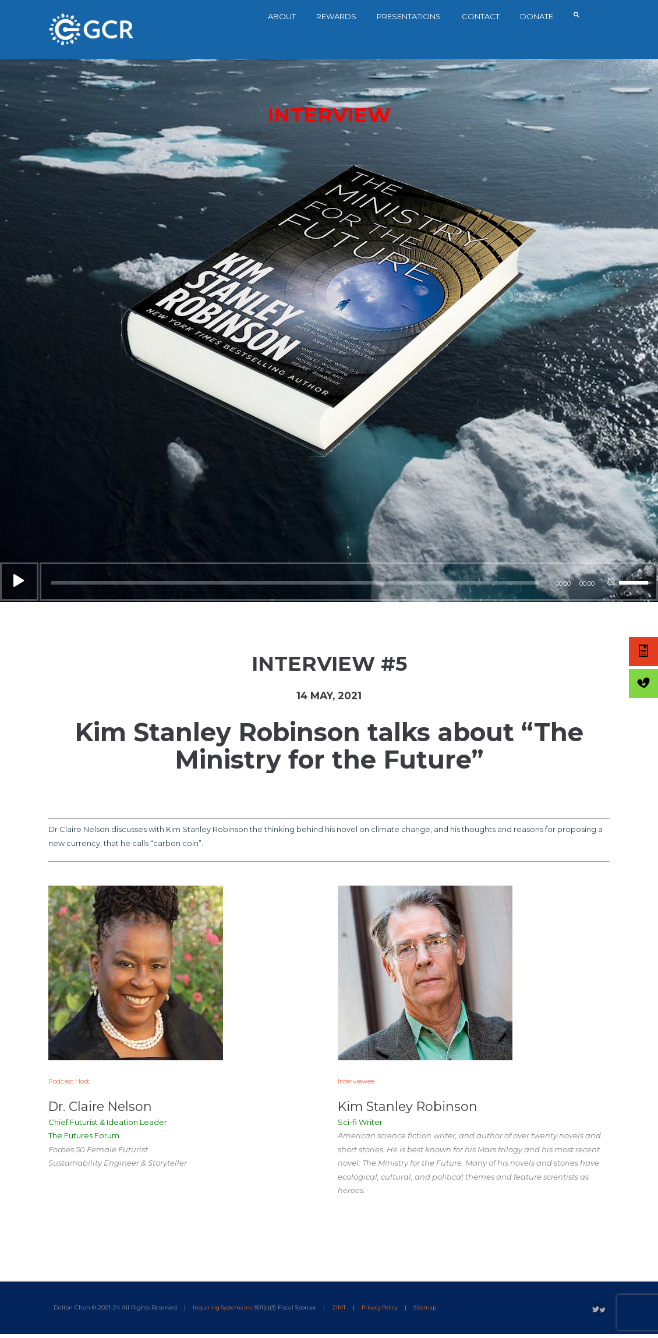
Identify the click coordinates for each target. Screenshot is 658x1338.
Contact (484, 16)
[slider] (295, 584)
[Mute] (611, 587)
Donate (540, 16)
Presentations (413, 16)
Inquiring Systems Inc (224, 1311)
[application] (329, 582)
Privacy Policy (383, 1311)
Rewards (340, 16)
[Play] (19, 583)
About (285, 16)
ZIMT (341, 1311)
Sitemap (430, 1311)
